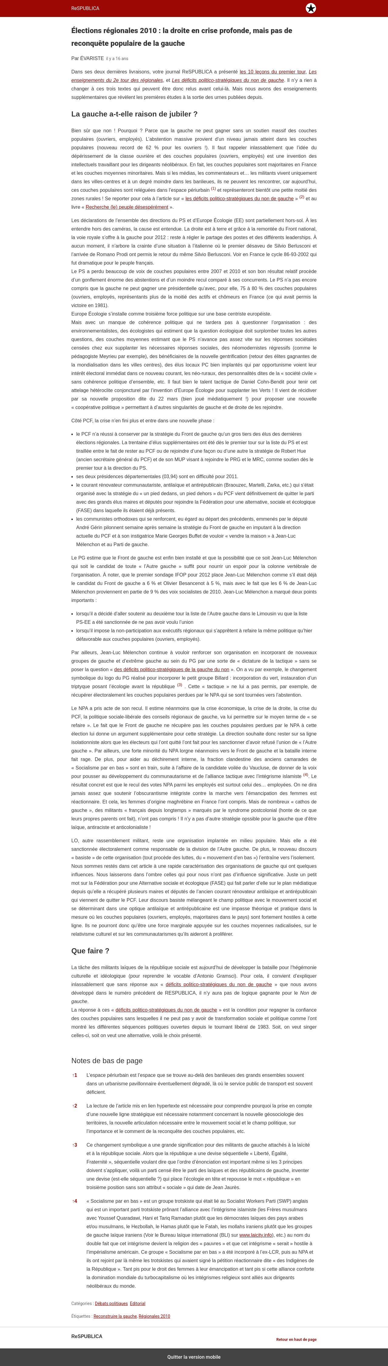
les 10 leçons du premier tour (272, 71)
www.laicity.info (255, 1235)
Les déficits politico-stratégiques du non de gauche (228, 80)
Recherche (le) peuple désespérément (127, 207)
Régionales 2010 (154, 1316)
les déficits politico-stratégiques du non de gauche (239, 198)
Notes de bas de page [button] (107, 1061)
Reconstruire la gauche (115, 1316)
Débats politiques (111, 1303)
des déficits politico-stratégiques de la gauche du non (171, 669)
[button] (213, 190)
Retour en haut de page (296, 1339)
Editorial (137, 1303)
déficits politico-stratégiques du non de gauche (219, 984)
